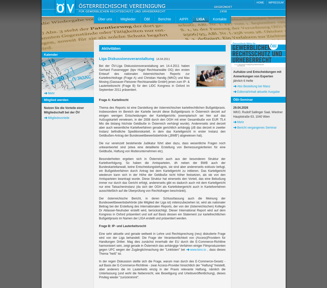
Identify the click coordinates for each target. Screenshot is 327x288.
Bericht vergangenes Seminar (257, 127)
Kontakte (220, 19)
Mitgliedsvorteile (58, 118)
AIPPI (183, 19)
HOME (260, 2)
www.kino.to (198, 249)
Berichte (164, 19)
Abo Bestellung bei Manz (253, 86)
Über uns (105, 19)
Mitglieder (128, 19)
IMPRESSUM (276, 2)
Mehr (51, 93)
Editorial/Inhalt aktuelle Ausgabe (258, 92)
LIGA (200, 19)
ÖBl (147, 19)
